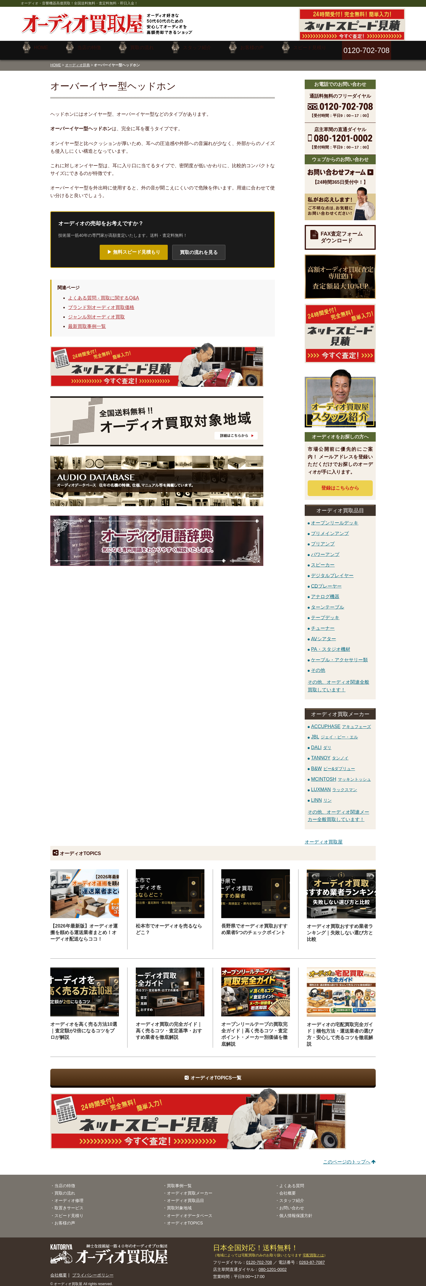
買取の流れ (64, 1188)
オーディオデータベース (189, 1210)
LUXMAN (334, 785)
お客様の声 (64, 1218)
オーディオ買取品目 (185, 1196)
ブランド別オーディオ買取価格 (101, 302)
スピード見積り (68, 1210)
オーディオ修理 (68, 1196)
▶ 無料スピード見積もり (133, 247)
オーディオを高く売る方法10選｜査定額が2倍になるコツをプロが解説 (83, 1026)
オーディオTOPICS (185, 1218)
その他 (318, 665)
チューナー (323, 623)
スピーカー (323, 560)
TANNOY (329, 753)
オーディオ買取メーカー (189, 1188)
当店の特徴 (64, 1181)
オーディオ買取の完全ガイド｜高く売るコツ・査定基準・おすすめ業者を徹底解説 (169, 1026)
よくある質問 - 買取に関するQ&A (103, 293)
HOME (55, 60)
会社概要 (287, 1188)
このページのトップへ (346, 1157)
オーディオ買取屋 (324, 837)
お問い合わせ (291, 1203)
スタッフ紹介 (291, 1196)
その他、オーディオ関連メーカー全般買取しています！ (338, 811)
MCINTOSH (341, 774)
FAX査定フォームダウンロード (342, 232)
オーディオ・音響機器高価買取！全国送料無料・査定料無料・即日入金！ (79, 3)
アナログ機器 (325, 592)
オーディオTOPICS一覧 (216, 1073)
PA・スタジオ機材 (330, 644)
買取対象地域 (179, 1203)
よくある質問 (291, 1181)
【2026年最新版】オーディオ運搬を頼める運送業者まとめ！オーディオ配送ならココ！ (84, 928)
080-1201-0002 (273, 1265)
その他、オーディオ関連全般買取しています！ (338, 681)
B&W (333, 764)
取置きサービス (68, 1203)
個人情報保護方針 (295, 1210)
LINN (321, 795)
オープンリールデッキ (334, 518)
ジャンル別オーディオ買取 (96, 312)
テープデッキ (325, 613)
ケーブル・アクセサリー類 (339, 655)
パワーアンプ (325, 549)
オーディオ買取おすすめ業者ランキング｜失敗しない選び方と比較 (340, 928)
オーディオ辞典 (77, 60)
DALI (321, 743)
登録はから (340, 483)
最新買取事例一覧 (87, 321)
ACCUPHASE (341, 721)
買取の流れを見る (199, 247)
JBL (334, 732)
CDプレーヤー (326, 581)
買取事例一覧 (179, 1181)
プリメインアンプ (330, 528)
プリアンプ (323, 539)
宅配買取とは (313, 1250)
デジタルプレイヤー (332, 570)
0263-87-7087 (312, 1258)
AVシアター (323, 634)
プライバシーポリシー (93, 1270)
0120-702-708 (259, 1258)
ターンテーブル (327, 602)
